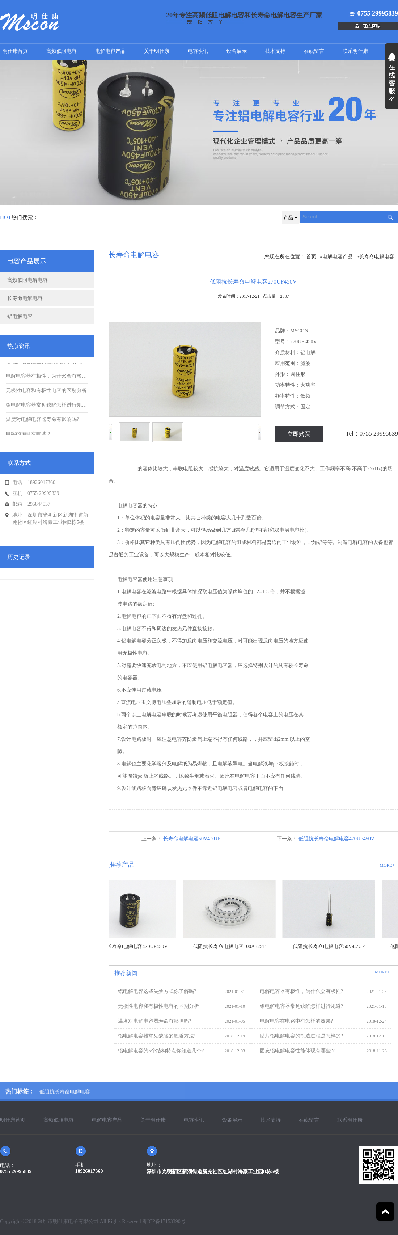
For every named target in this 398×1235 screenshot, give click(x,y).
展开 (391, 81)
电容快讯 (198, 51)
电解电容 (127, 468)
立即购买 (298, 434)
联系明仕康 (355, 51)
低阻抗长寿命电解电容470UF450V (336, 838)
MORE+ (387, 865)
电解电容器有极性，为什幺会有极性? (299, 991)
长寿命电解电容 (25, 298)
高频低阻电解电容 (27, 280)
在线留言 (314, 51)
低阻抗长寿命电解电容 (64, 1101)
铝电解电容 (20, 316)
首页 (311, 256)
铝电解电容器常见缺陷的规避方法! (155, 1036)
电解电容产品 (110, 51)
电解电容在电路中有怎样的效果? (294, 1021)
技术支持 (275, 51)
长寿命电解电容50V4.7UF (191, 838)
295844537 (38, 504)
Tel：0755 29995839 (372, 433)
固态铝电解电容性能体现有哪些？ (296, 1050)
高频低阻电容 (61, 51)
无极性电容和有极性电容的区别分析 (156, 1006)
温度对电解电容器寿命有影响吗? (152, 1021)
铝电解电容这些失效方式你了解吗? (155, 991)
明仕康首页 (15, 51)
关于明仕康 (156, 51)
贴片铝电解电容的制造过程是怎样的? (299, 1036)
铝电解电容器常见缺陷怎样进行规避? (299, 1006)
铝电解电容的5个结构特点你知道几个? (159, 1050)
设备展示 (236, 51)
